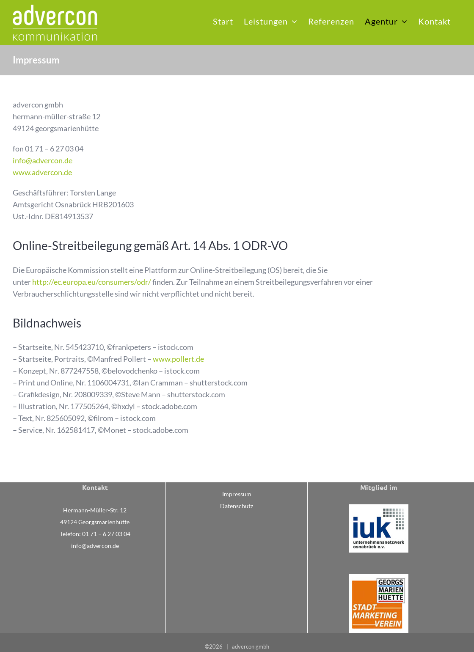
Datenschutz (236, 505)
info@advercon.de (42, 160)
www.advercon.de (42, 172)
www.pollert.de (178, 358)
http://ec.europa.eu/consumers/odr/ (91, 281)
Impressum (236, 494)
